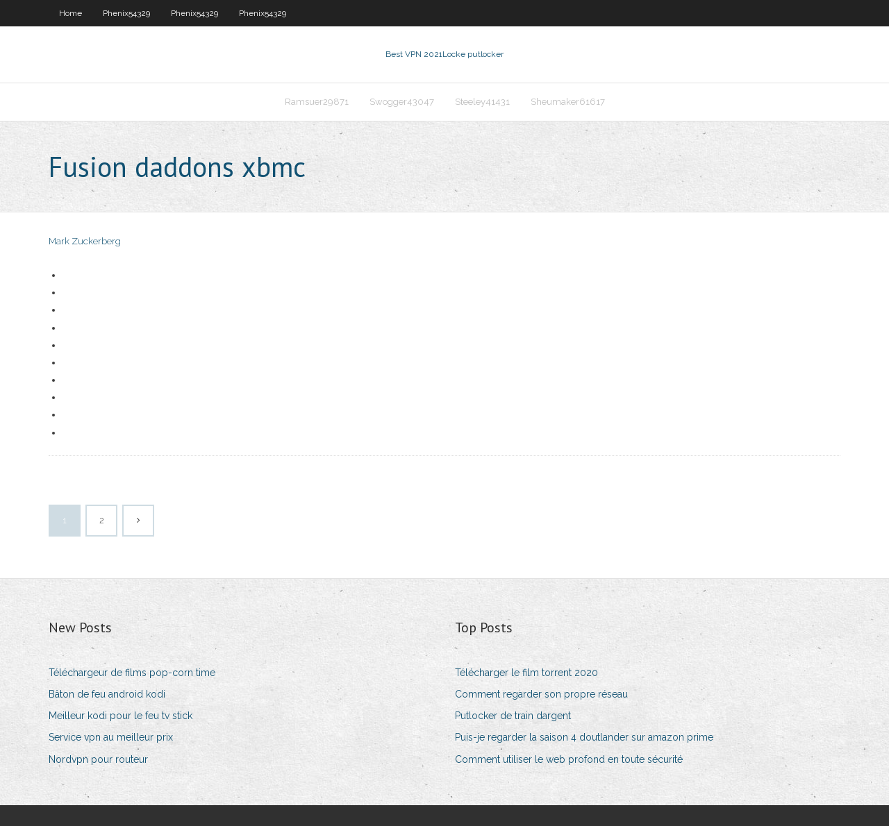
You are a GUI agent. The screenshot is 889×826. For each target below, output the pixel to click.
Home (70, 13)
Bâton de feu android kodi (107, 694)
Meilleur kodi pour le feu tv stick (120, 715)
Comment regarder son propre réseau (541, 694)
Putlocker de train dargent (513, 715)
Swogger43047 (401, 101)
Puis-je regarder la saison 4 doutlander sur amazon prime (584, 737)
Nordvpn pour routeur (98, 759)
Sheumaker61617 (568, 101)
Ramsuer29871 (317, 101)
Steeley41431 (482, 101)
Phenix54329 (126, 13)
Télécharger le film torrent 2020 (526, 672)
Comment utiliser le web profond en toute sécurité (569, 759)
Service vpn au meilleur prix (111, 737)
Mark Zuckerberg (85, 241)
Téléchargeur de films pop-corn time (132, 672)
